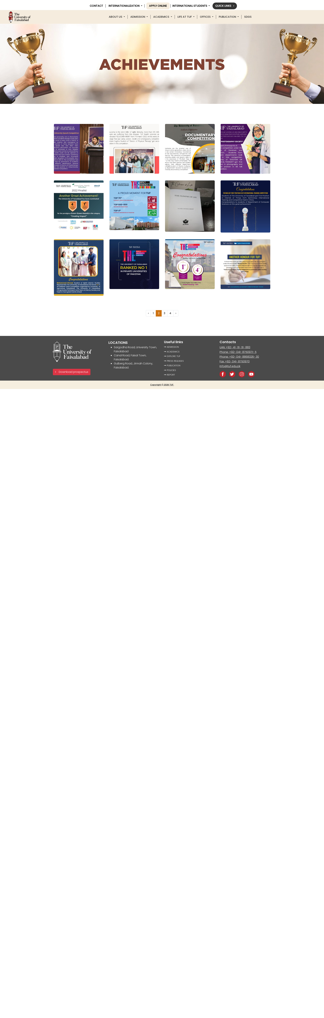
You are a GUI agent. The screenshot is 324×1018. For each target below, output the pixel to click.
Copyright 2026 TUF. (162, 384)
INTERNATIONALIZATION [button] (124, 6)
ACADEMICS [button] (161, 17)
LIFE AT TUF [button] (184, 17)
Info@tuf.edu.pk (230, 366)
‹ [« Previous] (148, 313)
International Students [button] (190, 6)
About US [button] (116, 17)
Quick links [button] (224, 6)
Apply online (158, 6)
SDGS (248, 17)
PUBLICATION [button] (228, 17)
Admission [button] (138, 17)
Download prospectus (71, 372)
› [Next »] (175, 313)
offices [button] (205, 17)
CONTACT (96, 6)
